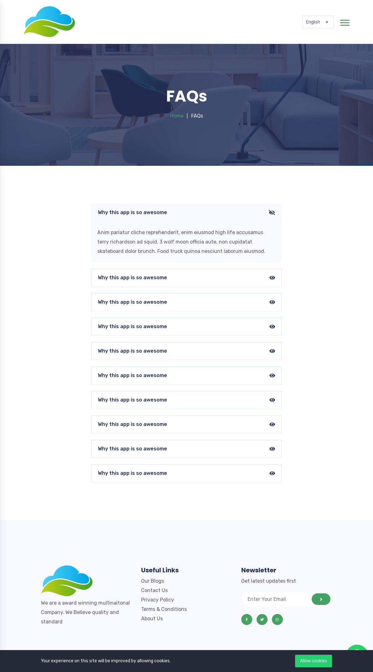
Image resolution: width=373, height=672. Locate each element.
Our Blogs (152, 581)
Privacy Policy (157, 600)
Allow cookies (313, 661)
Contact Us (154, 590)
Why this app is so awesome (186, 213)
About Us (152, 619)
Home (177, 116)
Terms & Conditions (164, 609)
